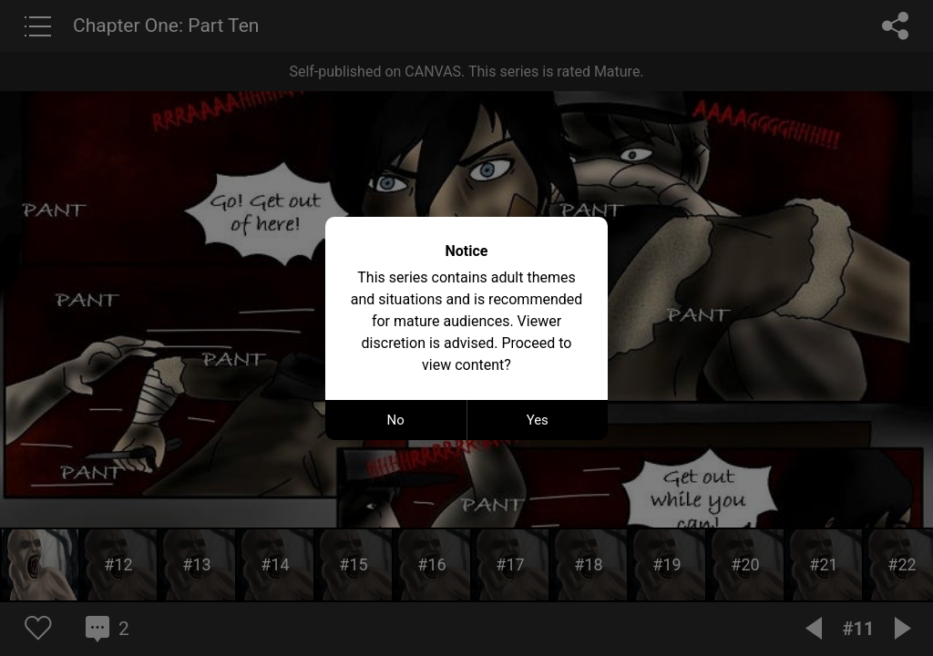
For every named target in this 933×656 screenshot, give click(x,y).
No (396, 420)
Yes (538, 420)
